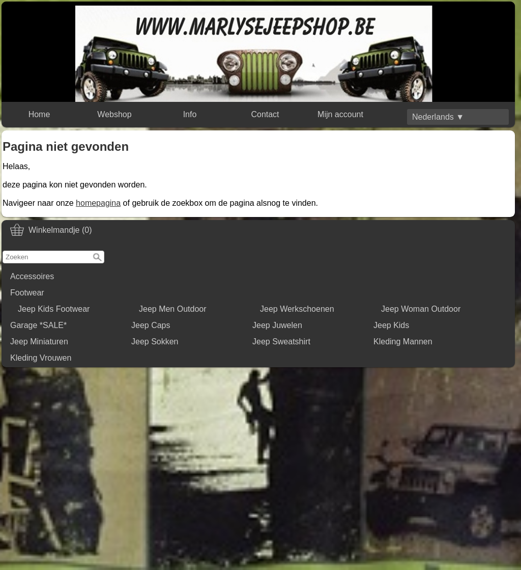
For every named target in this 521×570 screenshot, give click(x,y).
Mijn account (340, 114)
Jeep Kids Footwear (54, 309)
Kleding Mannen (402, 341)
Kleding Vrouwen (40, 358)
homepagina (98, 203)
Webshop (114, 114)
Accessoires (32, 276)
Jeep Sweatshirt (281, 341)
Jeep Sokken (155, 341)
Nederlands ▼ (438, 117)
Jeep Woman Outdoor (420, 309)
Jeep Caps (150, 325)
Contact (265, 114)
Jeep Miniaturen (39, 341)
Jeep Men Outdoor (173, 309)
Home (39, 114)
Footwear (27, 292)
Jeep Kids (391, 325)
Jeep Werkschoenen (297, 309)
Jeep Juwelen (277, 325)
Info (190, 114)
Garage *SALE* (38, 325)
